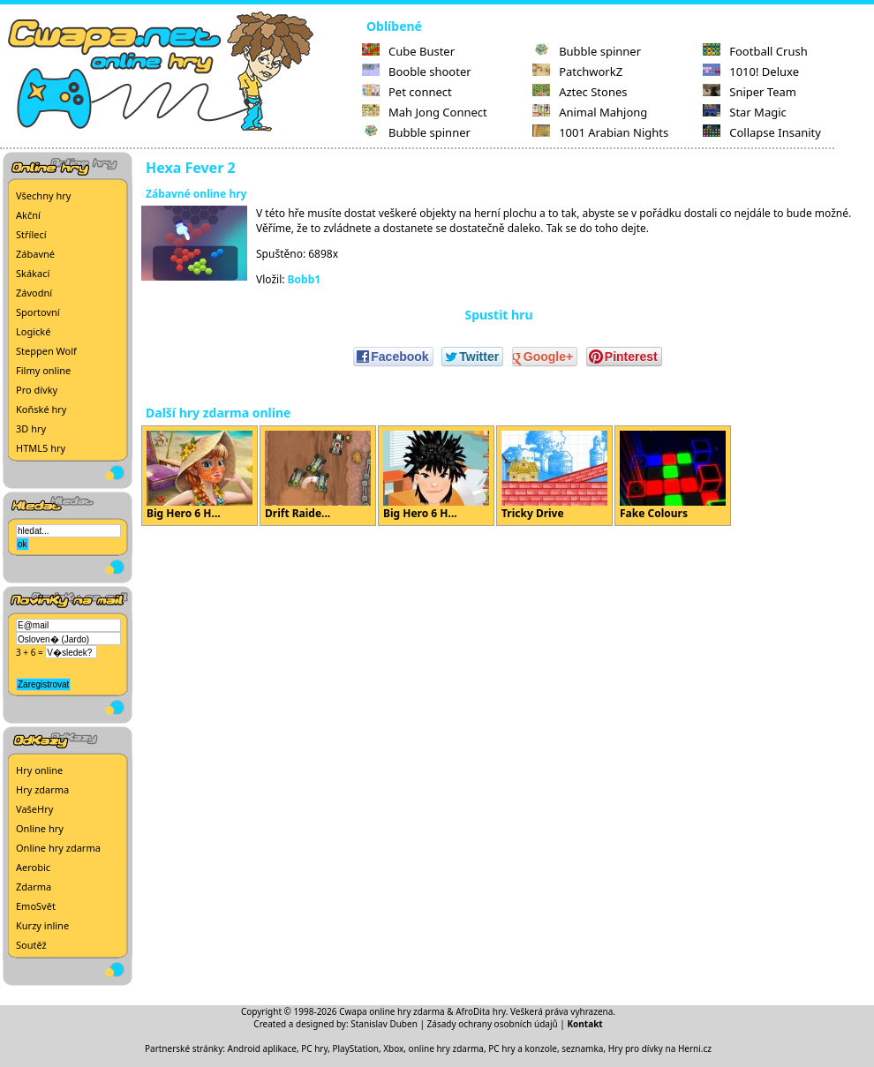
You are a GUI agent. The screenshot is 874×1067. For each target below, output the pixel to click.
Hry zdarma (42, 789)
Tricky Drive (554, 476)
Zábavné (35, 253)
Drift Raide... (318, 476)
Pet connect (407, 92)
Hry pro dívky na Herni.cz (660, 1048)
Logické (33, 331)
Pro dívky (36, 389)
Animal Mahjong (589, 112)
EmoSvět (36, 906)
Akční (28, 215)
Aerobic (33, 867)
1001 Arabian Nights (600, 132)
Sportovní (38, 312)
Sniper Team (749, 92)
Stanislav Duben (384, 1024)
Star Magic (745, 112)
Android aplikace (262, 1048)
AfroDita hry (481, 1011)
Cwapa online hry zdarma (392, 1011)
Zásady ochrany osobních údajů (492, 1024)
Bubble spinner (416, 132)
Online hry (40, 828)
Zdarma (33, 886)
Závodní (34, 292)
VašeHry (34, 808)
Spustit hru (498, 314)
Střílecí (31, 234)
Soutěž (31, 944)
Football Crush (755, 51)
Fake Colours (673, 476)
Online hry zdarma (58, 847)
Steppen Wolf (46, 350)
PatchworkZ (577, 71)
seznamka (582, 1048)
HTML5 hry (40, 448)
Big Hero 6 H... (199, 476)
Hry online (39, 770)
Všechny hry (43, 195)
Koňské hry (41, 409)
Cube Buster (408, 51)
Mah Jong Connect (424, 112)
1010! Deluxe (751, 71)
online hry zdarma (446, 1048)
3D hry (31, 428)
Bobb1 (304, 279)
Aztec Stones (579, 92)
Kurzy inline (42, 925)
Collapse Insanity (762, 132)
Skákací (32, 273)
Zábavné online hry (196, 193)
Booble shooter (416, 71)
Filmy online (43, 370)
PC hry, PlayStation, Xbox (352, 1048)
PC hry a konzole (522, 1048)
